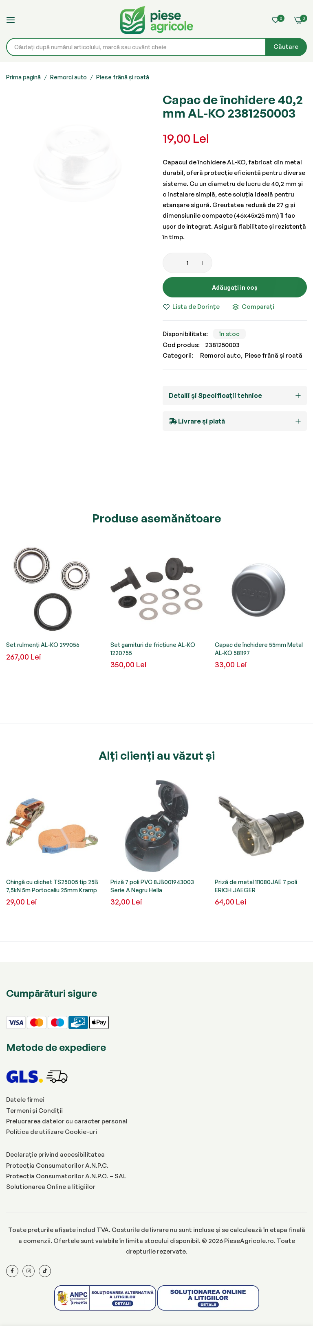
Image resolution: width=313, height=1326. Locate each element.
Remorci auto (68, 77)
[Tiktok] (45, 1271)
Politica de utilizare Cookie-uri (51, 1132)
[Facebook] (12, 1271)
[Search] (285, 47)
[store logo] (156, 20)
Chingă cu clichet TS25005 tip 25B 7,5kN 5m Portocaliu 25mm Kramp (52, 885)
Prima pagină (23, 77)
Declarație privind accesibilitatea (55, 1154)
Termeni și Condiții (34, 1110)
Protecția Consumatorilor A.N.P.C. (57, 1165)
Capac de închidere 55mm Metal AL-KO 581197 (259, 648)
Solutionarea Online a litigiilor (50, 1187)
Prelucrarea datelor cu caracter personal (67, 1121)
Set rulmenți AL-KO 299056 (42, 644)
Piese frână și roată (122, 77)
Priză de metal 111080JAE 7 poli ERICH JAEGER (256, 885)
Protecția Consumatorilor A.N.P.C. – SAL (66, 1176)
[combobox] (156, 47)
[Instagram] (28, 1271)
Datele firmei (25, 1099)
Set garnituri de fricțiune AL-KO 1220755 (152, 648)
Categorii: (178, 355)
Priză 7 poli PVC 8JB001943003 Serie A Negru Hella (152, 885)
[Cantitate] (187, 263)
